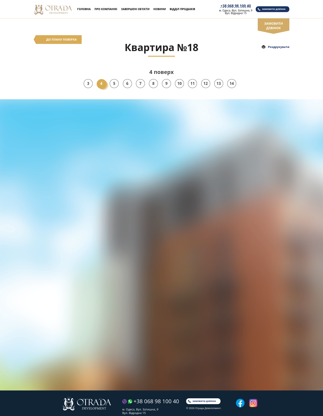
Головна (84, 9)
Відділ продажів (182, 9)
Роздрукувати (278, 47)
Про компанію (105, 9)
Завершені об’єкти (135, 9)
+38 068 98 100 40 (235, 6)
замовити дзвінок (274, 9)
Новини (159, 9)
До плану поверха (61, 39)
